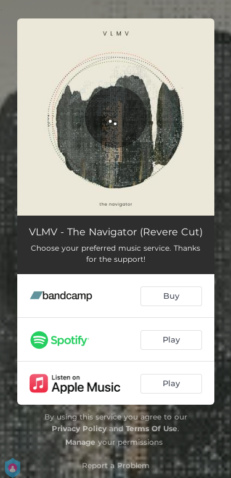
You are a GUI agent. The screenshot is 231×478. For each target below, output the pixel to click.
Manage (80, 442)
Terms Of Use (151, 428)
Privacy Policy (79, 428)
